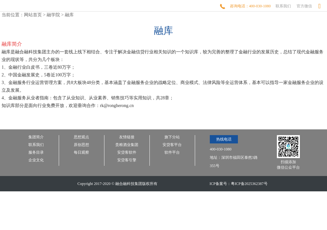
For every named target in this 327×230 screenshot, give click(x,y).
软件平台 (172, 152)
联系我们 (283, 6)
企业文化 (36, 160)
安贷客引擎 (126, 160)
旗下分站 (172, 137)
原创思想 (81, 145)
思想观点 (81, 137)
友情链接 (126, 137)
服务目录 (36, 152)
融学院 (53, 14)
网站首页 (33, 14)
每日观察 (81, 152)
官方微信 (304, 6)
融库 (69, 14)
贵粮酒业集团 (126, 145)
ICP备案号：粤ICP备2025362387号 (238, 183)
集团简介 (36, 137)
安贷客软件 (126, 152)
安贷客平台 (172, 145)
